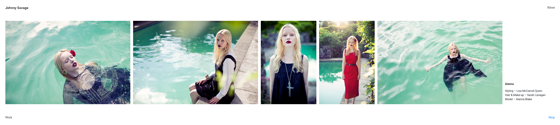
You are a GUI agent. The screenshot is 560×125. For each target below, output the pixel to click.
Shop (551, 117)
